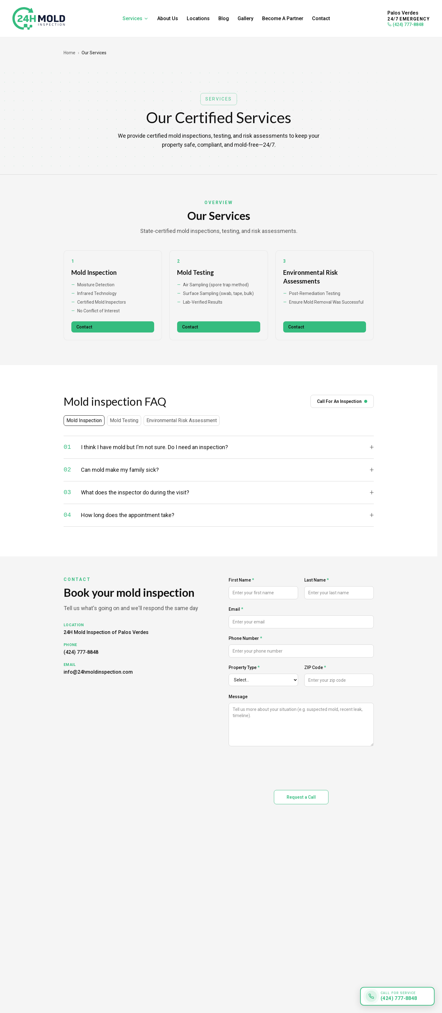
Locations (198, 18)
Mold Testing (195, 272)
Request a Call (301, 797)
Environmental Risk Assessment (181, 420)
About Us (167, 18)
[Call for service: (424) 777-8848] (397, 996)
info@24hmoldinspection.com (98, 672)
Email (236, 609)
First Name (241, 580)
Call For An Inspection (342, 401)
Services (136, 18)
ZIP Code (315, 667)
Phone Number (245, 638)
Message (238, 696)
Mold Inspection (94, 272)
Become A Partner (282, 18)
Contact (321, 18)
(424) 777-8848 (405, 24)
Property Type (244, 667)
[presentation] (276, 767)
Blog (223, 18)
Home (69, 52)
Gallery (245, 18)
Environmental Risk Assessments (310, 277)
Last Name (316, 580)
